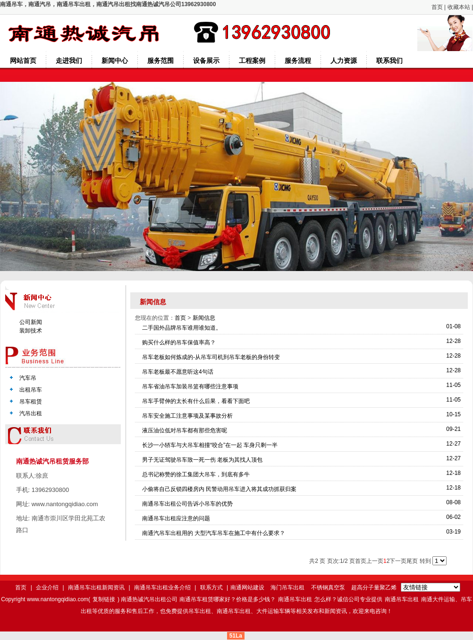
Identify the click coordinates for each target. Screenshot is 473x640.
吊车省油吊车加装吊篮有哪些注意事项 (190, 386)
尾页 (412, 561)
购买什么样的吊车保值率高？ (179, 342)
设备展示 (206, 60)
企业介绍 (47, 587)
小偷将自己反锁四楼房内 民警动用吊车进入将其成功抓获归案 (219, 489)
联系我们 (389, 60)
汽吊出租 (30, 413)
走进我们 (69, 60)
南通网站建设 (247, 587)
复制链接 (104, 599)
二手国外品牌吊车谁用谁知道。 (181, 327)
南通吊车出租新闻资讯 (96, 587)
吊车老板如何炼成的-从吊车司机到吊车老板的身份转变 (211, 357)
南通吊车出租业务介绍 (162, 587)
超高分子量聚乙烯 (374, 587)
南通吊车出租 (295, 599)
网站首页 (23, 60)
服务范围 (160, 60)
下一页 (397, 561)
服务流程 (298, 60)
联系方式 (211, 587)
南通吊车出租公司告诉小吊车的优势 (187, 503)
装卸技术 (30, 330)
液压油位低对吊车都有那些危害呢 (184, 430)
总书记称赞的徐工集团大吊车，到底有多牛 (196, 474)
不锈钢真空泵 (328, 587)
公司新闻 (30, 322)
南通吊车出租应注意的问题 (176, 518)
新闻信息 (204, 318)
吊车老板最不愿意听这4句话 (177, 371)
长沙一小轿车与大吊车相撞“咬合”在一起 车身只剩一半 (210, 445)
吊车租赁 (30, 401)
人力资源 (343, 60)
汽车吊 (27, 378)
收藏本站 (459, 7)
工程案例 (252, 60)
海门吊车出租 (287, 587)
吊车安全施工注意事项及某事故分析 (187, 415)
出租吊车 (30, 389)
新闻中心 (114, 60)
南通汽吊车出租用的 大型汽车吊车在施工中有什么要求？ (213, 533)
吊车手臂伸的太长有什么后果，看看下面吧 (196, 401)
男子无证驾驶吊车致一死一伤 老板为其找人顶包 (202, 459)
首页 (437, 7)
